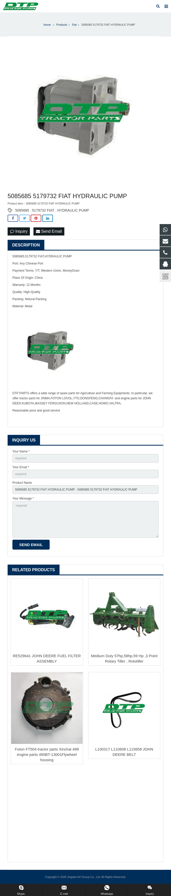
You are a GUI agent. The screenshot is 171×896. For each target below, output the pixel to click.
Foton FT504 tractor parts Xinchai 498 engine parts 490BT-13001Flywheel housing (47, 754)
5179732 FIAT (43, 210)
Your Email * (20, 467)
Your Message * (23, 498)
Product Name (22, 482)
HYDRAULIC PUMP (73, 210)
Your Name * (21, 451)
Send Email (49, 231)
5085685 (22, 210)
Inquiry (18, 231)
